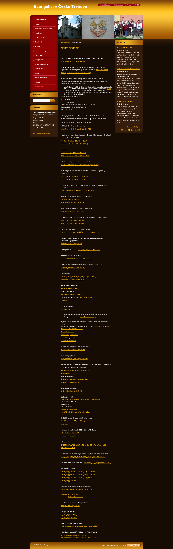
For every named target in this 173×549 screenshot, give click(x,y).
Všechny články (132, 127)
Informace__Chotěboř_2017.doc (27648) (74, 144)
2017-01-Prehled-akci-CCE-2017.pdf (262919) (76, 259)
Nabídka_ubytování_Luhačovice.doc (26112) (76, 370)
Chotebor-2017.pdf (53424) (70, 199)
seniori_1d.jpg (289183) (87, 475)
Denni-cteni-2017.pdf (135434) (71, 294)
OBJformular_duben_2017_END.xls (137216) (76, 156)
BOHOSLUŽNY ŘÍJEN (124, 101)
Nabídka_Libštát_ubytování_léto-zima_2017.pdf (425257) (80, 165)
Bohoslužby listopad (124, 47)
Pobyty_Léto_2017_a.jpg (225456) (72, 220)
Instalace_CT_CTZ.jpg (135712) (71, 244)
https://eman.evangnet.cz (69, 409)
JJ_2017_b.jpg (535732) (69, 518)
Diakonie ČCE (65, 309)
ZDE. (85, 94)
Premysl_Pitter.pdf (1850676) (70, 506)
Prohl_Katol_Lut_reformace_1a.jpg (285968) (75, 176)
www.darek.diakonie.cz (68, 341)
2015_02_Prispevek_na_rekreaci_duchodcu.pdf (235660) (80, 526)
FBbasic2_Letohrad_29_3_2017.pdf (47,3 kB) (81, 537)
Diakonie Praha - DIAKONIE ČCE (72, 329)
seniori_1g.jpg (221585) (68, 481)
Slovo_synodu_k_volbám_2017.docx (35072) (76, 73)
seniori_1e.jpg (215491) (68, 477)
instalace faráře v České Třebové (128, 69)
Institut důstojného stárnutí (69, 335)
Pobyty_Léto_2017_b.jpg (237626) (72, 223)
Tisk (138, 5)
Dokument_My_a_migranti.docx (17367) (97, 463)
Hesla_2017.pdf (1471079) (70, 288)
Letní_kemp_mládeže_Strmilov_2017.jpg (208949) (77, 190)
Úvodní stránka (65, 42)
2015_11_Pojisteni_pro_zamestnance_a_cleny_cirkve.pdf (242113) (83, 457)
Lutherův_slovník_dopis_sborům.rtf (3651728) (76, 129)
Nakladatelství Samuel (75, 497)
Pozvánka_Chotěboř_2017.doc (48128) (74, 141)
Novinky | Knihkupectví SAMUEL (71, 391)
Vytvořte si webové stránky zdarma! (114, 545)
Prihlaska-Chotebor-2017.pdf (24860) (73, 202)
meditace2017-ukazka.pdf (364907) (72, 280)
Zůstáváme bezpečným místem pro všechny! (76, 379)
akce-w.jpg (64, 424)
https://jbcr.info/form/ (86, 297)
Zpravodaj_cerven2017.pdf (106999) (73, 268)
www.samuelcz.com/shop (69, 494)
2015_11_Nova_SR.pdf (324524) (89, 250)
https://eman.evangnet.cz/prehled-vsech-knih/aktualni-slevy (81, 399)
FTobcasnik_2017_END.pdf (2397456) (73, 153)
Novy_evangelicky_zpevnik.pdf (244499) (74, 359)
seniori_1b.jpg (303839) (87, 471)
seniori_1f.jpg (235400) (86, 477)
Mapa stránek (119, 5)
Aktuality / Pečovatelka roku (70, 382)
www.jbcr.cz (65, 300)
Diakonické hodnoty (67, 332)
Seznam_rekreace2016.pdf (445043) (73, 350)
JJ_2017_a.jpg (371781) (69, 515)
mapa (109, 89)
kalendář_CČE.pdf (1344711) (70, 433)
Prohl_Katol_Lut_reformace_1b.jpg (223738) (75, 179)
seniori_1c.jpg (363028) (68, 475)
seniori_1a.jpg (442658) (68, 471)
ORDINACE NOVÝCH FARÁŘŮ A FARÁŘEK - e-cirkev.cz (80, 232)
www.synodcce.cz (102, 70)
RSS (130, 5)
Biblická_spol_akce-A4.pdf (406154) (73, 421)
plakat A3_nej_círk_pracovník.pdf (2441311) (75, 412)
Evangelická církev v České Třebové (73, 61)
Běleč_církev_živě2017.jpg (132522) (73, 211)
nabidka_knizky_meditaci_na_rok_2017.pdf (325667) (78, 276)
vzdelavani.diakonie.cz (101, 326)
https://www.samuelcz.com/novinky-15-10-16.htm (77, 489)
